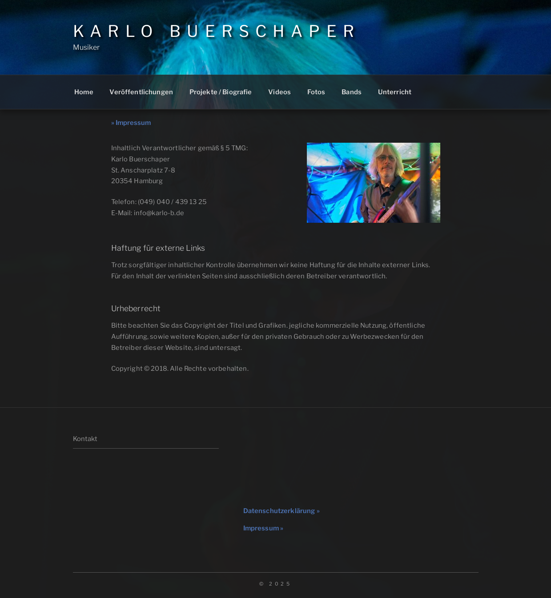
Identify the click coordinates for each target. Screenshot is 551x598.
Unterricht (394, 92)
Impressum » (263, 528)
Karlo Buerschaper (217, 31)
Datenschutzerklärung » (281, 511)
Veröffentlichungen (141, 92)
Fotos (316, 92)
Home (83, 92)
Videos (279, 92)
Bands (352, 92)
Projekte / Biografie (220, 92)
